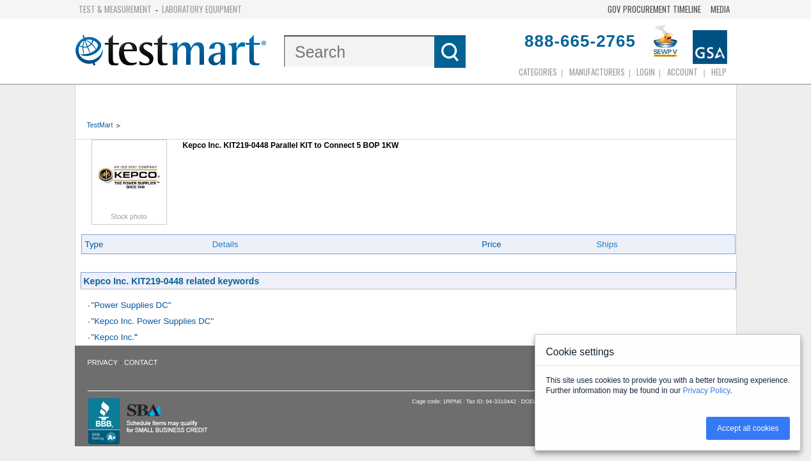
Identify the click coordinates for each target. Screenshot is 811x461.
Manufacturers (597, 71)
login (645, 71)
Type (94, 244)
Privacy (103, 362)
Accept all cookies (747, 428)
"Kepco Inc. (113, 337)
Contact (140, 362)
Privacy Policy (706, 390)
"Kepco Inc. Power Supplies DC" (152, 321)
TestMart (100, 125)
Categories (538, 71)
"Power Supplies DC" (131, 305)
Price (491, 244)
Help (719, 71)
